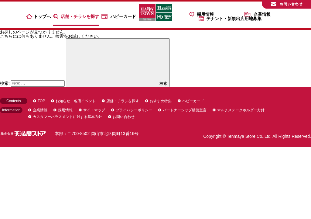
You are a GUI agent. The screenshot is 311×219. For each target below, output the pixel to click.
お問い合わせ (124, 117)
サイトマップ (94, 110)
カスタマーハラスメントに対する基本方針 (67, 117)
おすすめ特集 (161, 101)
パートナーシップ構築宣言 (185, 110)
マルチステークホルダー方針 (241, 110)
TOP (41, 101)
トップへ (42, 16)
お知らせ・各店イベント (76, 101)
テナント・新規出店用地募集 (233, 18)
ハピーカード (123, 16)
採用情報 (205, 14)
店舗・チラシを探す (80, 16)
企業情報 (262, 14)
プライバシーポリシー (134, 110)
